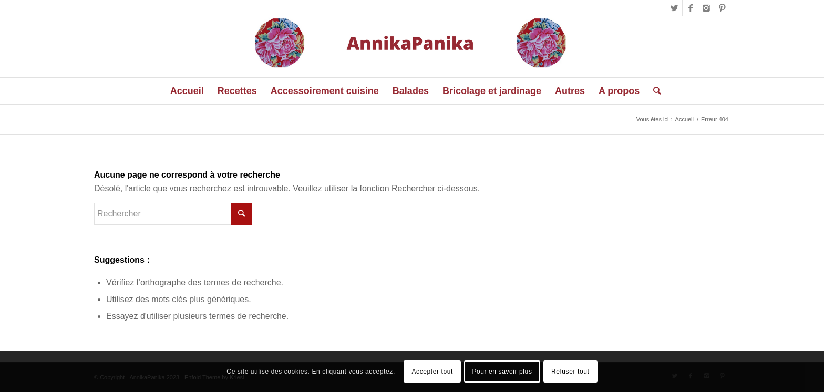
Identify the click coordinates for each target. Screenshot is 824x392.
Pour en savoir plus (502, 371)
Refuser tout (570, 371)
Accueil (684, 119)
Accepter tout (432, 371)
